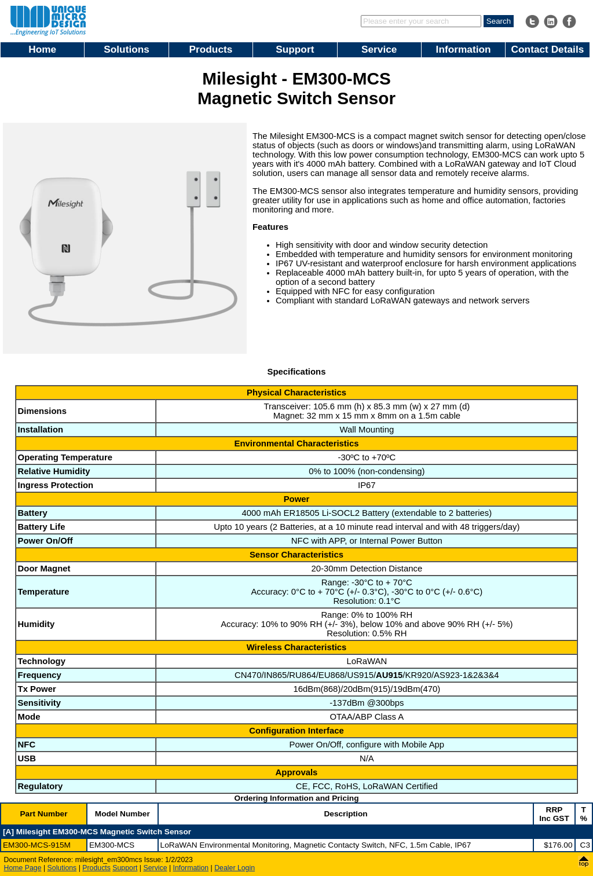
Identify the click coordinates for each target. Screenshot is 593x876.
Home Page (23, 868)
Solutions (126, 49)
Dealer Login (234, 868)
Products (211, 49)
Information (463, 49)
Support (295, 49)
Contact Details (547, 49)
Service (379, 49)
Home (42, 49)
